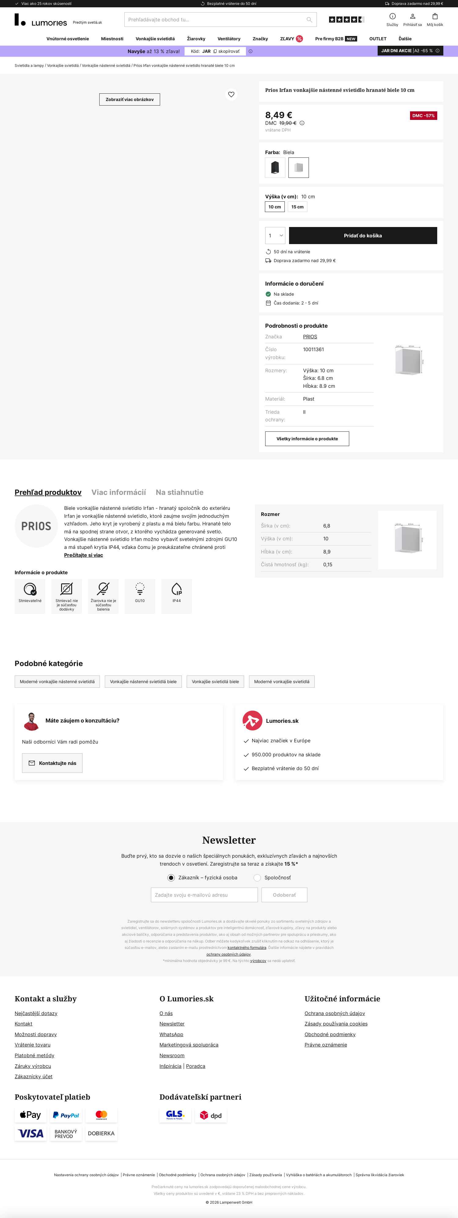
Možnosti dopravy (36, 1034)
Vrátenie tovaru (32, 1044)
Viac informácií (118, 492)
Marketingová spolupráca (188, 1044)
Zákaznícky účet (34, 1076)
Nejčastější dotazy (36, 1013)
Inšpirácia (170, 1066)
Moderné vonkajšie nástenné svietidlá (57, 681)
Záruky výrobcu (33, 1066)
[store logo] (58, 19)
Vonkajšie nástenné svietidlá (106, 65)
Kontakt (23, 1023)
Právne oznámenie (326, 1044)
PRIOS (310, 336)
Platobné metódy (34, 1055)
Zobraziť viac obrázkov (130, 99)
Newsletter (172, 1023)
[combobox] (221, 20)
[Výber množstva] (275, 235)
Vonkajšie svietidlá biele (215, 681)
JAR (215, 51)
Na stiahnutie (179, 492)
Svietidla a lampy (29, 65)
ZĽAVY (291, 39)
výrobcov (258, 960)
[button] (231, 94)
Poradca (195, 1066)
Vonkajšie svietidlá (63, 65)
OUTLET (378, 38)
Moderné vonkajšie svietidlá (282, 681)
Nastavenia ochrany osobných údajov (86, 1174)
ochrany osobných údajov (229, 954)
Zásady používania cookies (336, 1023)
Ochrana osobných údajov (335, 1013)
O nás (166, 1013)
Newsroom (172, 1055)
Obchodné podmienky (330, 1034)
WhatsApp (171, 1034)
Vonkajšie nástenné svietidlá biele (143, 681)
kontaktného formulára (247, 947)
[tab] (48, 492)
